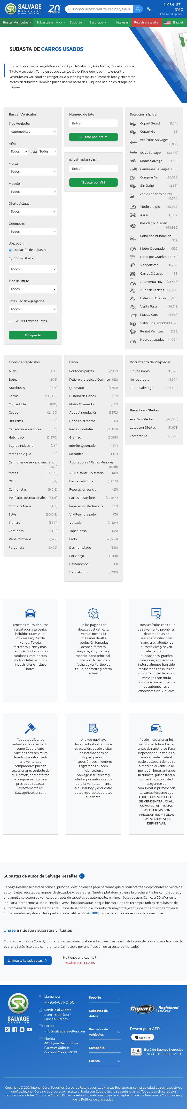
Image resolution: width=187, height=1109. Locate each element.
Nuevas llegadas (159, 339)
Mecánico (93, 453)
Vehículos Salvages (159, 142)
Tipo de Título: (19, 281)
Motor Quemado (159, 248)
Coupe (33, 412)
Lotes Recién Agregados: (27, 301)
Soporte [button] (76, 22)
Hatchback (33, 437)
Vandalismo (159, 265)
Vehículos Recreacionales (33, 497)
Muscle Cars (159, 314)
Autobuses (33, 387)
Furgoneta (33, 547)
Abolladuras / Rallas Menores (93, 463)
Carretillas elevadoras (33, 429)
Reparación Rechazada (93, 506)
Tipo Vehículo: (19, 123)
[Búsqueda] (138, 9)
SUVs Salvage (159, 152)
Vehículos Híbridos (159, 323)
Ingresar (122, 22)
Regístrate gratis (80, 962)
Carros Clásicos (159, 273)
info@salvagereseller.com (64, 1031)
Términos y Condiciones (162, 1095)
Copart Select (159, 123)
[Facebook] (14, 1030)
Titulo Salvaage (154, 387)
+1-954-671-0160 (172, 7)
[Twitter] (7, 1030)
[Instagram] (22, 1030)
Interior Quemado (93, 445)
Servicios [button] (97, 22)
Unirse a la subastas (26, 960)
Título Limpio (159, 206)
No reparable (154, 379)
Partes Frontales (93, 429)
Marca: (13, 163)
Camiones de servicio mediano (33, 463)
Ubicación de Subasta (30, 250)
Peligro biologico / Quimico (93, 379)
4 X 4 (159, 214)
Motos (33, 473)
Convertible (33, 404)
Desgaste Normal (93, 481)
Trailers (33, 522)
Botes (33, 379)
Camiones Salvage (159, 169)
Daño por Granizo (159, 256)
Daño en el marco (93, 421)
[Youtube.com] (29, 1030)
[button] (16, 22)
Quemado (93, 387)
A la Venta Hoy (159, 281)
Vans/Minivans (33, 539)
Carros (33, 396)
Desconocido (93, 564)
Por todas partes (93, 371)
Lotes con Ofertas (159, 298)
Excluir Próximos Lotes (30, 321)
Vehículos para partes (159, 196)
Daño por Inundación (159, 238)
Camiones (33, 530)
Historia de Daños (93, 396)
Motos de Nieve (33, 506)
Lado (93, 539)
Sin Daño (159, 185)
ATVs (33, 371)
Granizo (93, 437)
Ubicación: (16, 243)
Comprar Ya (159, 177)
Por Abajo (93, 555)
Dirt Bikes (33, 421)
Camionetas (33, 489)
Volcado (93, 522)
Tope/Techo (93, 530)
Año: (12, 143)
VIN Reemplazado (93, 514)
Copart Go (159, 131)
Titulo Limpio (154, 371)
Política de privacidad (97, 1099)
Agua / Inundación (93, 412)
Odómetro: (16, 223)
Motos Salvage (159, 160)
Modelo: (14, 183)
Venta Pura (159, 306)
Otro (33, 481)
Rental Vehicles (159, 331)
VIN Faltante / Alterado (93, 473)
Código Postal (24, 258)
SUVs (33, 514)
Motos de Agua (33, 453)
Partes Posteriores (93, 497)
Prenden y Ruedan (159, 225)
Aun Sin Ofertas (159, 290)
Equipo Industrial (33, 445)
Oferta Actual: (19, 203)
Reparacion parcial (93, 489)
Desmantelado (93, 547)
